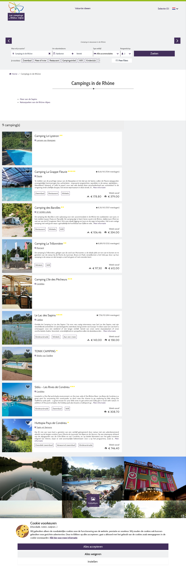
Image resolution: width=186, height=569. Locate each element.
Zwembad (27, 60)
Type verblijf (97, 48)
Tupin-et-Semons (43, 427)
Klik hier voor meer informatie (63, 537)
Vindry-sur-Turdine (44, 355)
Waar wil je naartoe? (18, 48)
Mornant (39, 248)
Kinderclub (91, 60)
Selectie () (163, 8)
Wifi (81, 60)
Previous (9, 41)
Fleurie (38, 176)
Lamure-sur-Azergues (45, 140)
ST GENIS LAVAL (43, 212)
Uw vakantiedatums (59, 48)
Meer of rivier (40, 60)
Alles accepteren (93, 546)
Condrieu (39, 283)
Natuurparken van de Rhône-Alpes (35, 102)
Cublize (39, 319)
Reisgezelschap (125, 48)
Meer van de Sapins (28, 99)
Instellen (93, 561)
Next (177, 41)
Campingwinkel (69, 60)
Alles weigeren (93, 554)
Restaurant (54, 60)
